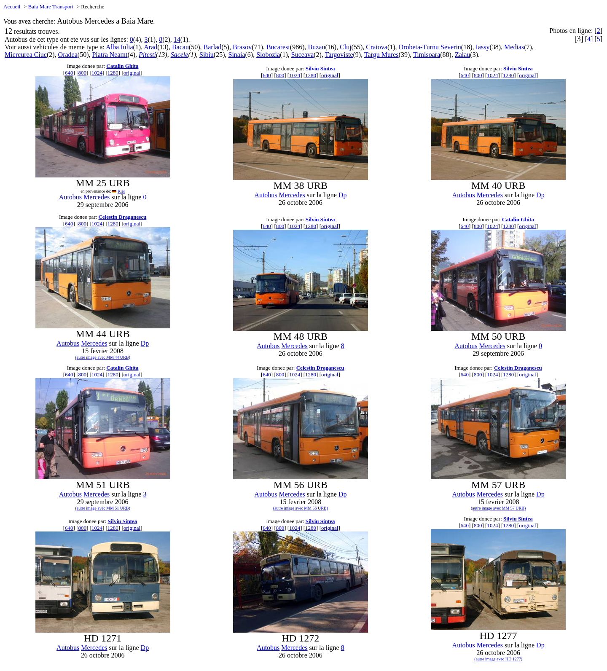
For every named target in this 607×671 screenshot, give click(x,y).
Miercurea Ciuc (26, 54)
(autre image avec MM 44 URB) (102, 357)
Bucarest (278, 47)
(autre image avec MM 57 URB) (498, 508)
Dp (342, 195)
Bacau (180, 47)
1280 (112, 73)
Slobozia (268, 54)
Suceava (302, 54)
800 (82, 73)
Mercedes (96, 197)
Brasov (242, 47)
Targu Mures (381, 54)
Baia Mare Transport (51, 6)
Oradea (68, 54)
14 (177, 39)
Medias (514, 47)
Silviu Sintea (320, 68)
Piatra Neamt (109, 54)
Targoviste (339, 54)
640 (69, 73)
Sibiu (206, 54)
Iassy (483, 47)
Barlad (213, 47)
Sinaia (236, 54)
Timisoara (426, 54)
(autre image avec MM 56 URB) (300, 508)
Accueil (11, 6)
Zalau (462, 54)
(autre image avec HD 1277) (498, 659)
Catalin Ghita (122, 66)
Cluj (346, 47)
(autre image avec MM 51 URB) (102, 508)
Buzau (316, 47)
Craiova (376, 47)
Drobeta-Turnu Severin (430, 47)
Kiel (121, 191)
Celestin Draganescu (122, 217)
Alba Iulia (119, 47)
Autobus (70, 197)
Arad (150, 47)
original (132, 73)
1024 (96, 73)
